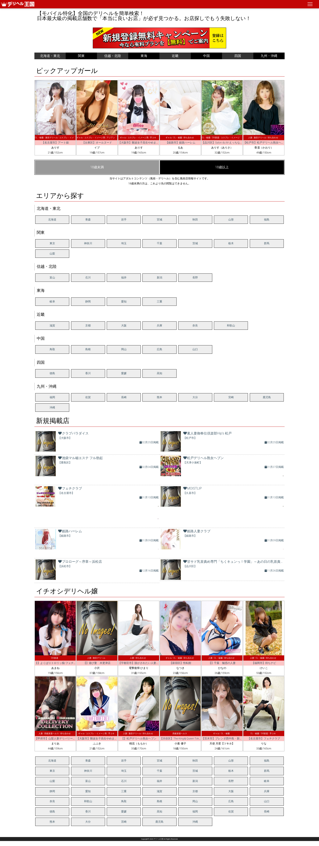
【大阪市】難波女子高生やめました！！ (142, 142)
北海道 (52, 219)
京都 (88, 325)
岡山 (124, 349)
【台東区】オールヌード (97, 142)
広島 (159, 349)
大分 (195, 397)
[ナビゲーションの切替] (310, 4)
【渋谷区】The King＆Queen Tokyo (181, 738)
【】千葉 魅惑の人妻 (222, 663)
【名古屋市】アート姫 (55, 142)
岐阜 (52, 301)
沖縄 (52, 407)
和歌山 (231, 325)
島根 (88, 349)
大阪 (124, 325)
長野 (195, 277)
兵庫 (159, 325)
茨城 (195, 243)
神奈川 (88, 243)
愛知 (124, 301)
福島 (266, 219)
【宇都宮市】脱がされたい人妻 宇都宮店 (144, 663)
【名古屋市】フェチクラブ (263, 738)
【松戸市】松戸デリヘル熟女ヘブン (265, 142)
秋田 (195, 219)
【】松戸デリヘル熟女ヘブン (138, 738)
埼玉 (124, 243)
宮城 (159, 219)
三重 (159, 301)
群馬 (266, 243)
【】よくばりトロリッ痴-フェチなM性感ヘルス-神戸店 (68, 663)
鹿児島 (267, 397)
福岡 (52, 397)
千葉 (159, 243)
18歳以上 (222, 167)
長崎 (124, 397)
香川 (88, 373)
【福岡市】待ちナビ (264, 663)
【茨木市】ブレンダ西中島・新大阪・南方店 (229, 738)
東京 (52, 243)
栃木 (231, 243)
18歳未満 (97, 167)
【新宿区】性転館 (180, 663)
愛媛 (124, 373)
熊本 (159, 397)
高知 (159, 373)
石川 (88, 277)
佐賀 (88, 397)
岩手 (124, 219)
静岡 (88, 301)
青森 (88, 219)
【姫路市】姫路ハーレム (180, 142)
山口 (195, 349)
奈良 (195, 325)
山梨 (52, 253)
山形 (231, 219)
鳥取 (52, 349)
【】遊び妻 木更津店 (97, 663)
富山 (52, 277)
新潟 (159, 277)
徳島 (52, 373)
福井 (124, 277)
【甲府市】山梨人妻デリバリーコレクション (62, 738)
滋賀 (52, 325)
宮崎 (231, 397)
